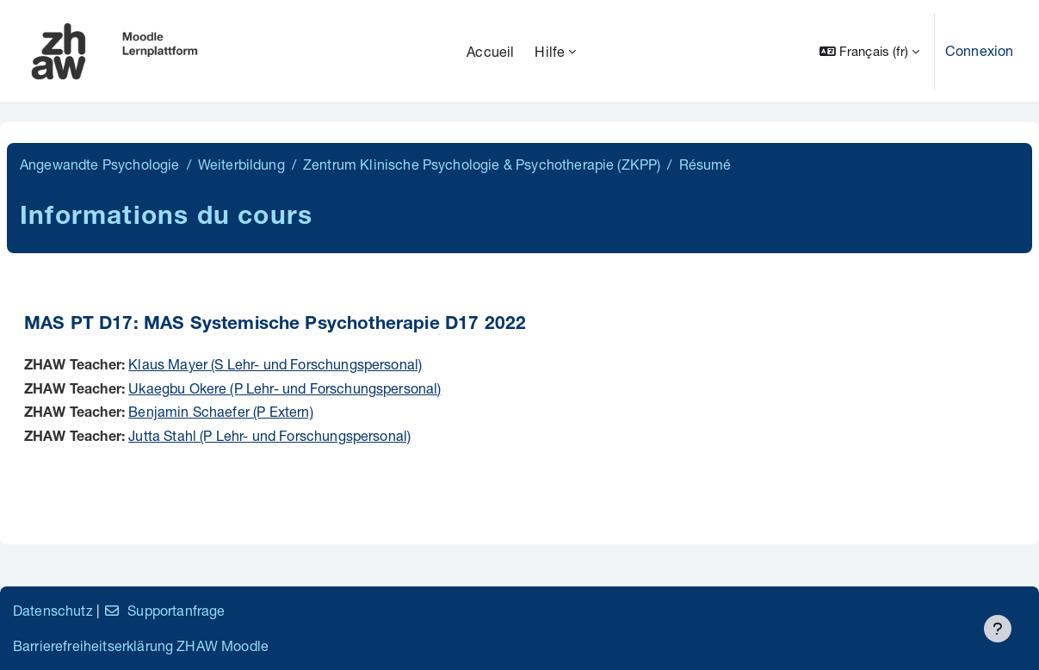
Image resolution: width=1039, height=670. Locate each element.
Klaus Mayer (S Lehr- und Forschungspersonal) (275, 364)
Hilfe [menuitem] (550, 51)
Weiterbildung (241, 164)
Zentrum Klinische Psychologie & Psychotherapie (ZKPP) (481, 164)
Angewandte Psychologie (100, 164)
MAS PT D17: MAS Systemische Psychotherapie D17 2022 (275, 325)
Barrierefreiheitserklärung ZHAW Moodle (141, 645)
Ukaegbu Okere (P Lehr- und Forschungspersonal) (284, 388)
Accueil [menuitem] (490, 51)
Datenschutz (53, 610)
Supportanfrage (164, 610)
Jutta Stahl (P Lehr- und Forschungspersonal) (269, 435)
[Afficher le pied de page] (997, 628)
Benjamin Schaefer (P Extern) (220, 411)
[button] (869, 51)
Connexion (979, 50)
